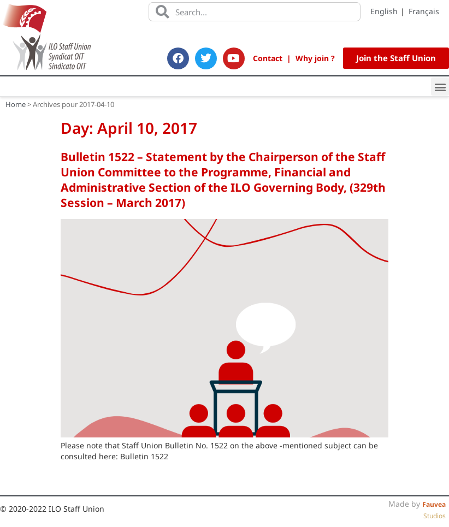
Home (15, 104)
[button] (440, 87)
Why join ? (315, 58)
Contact (267, 58)
